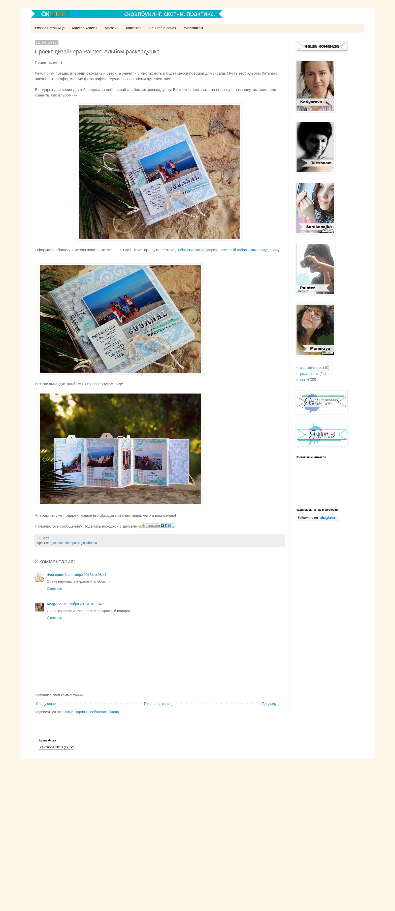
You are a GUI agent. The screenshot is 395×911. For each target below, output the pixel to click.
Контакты (133, 28)
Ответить (54, 589)
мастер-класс (311, 368)
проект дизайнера (84, 543)
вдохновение (59, 543)
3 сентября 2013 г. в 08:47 (86, 575)
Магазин (111, 28)
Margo (52, 604)
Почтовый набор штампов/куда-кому (249, 250)
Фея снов (55, 575)
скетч (304, 379)
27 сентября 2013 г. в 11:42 (81, 604)
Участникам (193, 28)
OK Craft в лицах (162, 28)
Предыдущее (272, 704)
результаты (309, 374)
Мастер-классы (84, 28)
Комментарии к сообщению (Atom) (91, 712)
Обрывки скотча (191, 250)
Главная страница (50, 28)
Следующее (46, 704)
